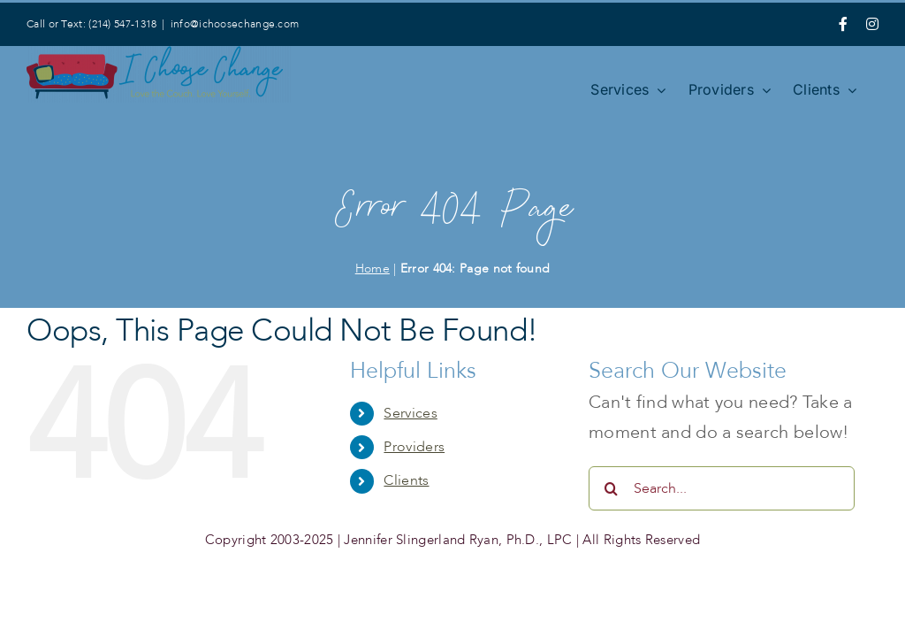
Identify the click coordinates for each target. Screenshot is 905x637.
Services (410, 413)
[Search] (611, 488)
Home (372, 268)
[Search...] (722, 488)
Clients (406, 480)
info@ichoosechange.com (235, 24)
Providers (414, 447)
